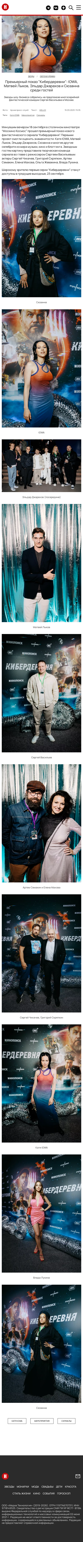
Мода (35, 1486)
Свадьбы (47, 1486)
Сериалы (41, 115)
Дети (59, 1486)
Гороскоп (63, 1493)
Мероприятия (28, 115)
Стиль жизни (22, 1493)
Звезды (9, 1486)
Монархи (23, 1486)
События (49, 1493)
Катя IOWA (14, 115)
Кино (36, 1493)
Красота (70, 1486)
